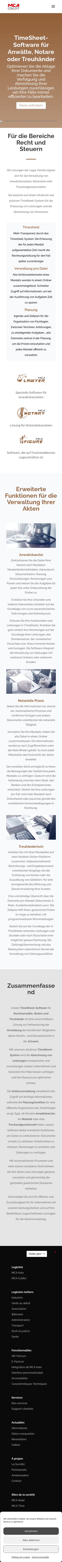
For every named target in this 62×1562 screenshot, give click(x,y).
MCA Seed (18, 1500)
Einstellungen (31, 1549)
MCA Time (18, 1505)
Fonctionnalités (21, 1350)
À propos (17, 1458)
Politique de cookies (21, 1557)
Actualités (18, 1422)
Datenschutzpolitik (40, 1557)
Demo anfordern (31, 105)
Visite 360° (35, 1253)
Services (17, 1397)
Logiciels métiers (22, 1292)
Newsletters (19, 1439)
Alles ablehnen (31, 1540)
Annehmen (31, 1531)
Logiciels (17, 1267)
